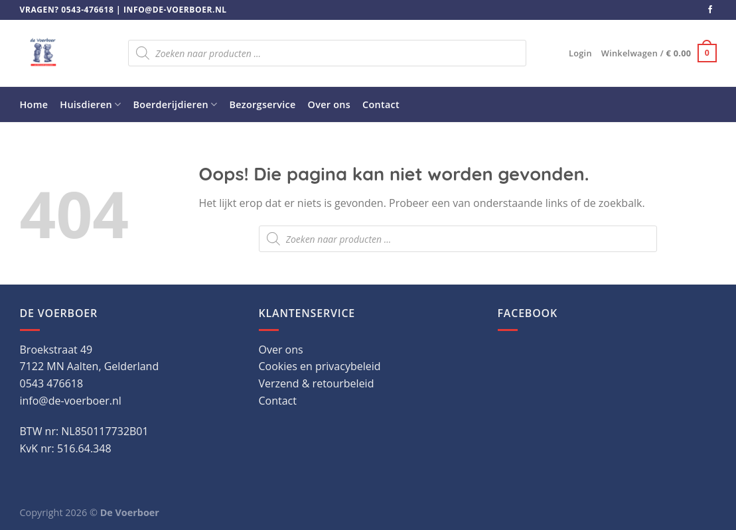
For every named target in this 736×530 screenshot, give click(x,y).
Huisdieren (90, 104)
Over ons (329, 104)
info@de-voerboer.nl (175, 9)
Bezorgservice (263, 104)
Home (34, 104)
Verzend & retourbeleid (316, 383)
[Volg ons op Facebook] (710, 10)
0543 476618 (52, 383)
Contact (381, 104)
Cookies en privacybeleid (320, 366)
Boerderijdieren (175, 104)
